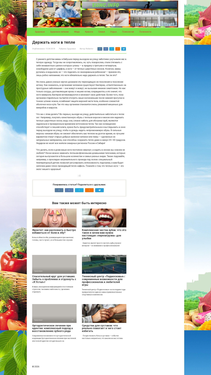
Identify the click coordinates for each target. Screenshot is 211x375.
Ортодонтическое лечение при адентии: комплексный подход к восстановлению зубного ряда (52, 328)
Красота (89, 31)
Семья (101, 31)
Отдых (113, 31)
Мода (77, 31)
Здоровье (40, 31)
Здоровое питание (59, 31)
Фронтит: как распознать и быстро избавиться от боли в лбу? (54, 231)
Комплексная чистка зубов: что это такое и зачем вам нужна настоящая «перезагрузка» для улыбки (104, 234)
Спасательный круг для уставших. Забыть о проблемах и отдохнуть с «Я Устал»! (54, 279)
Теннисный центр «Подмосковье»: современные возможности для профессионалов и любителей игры (103, 280)
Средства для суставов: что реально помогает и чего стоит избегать (101, 328)
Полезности (145, 31)
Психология (128, 31)
